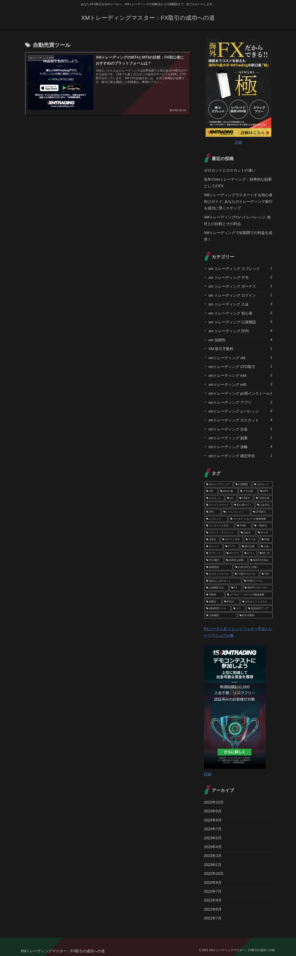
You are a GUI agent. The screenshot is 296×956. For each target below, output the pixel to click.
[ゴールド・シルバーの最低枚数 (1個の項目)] (249, 595)
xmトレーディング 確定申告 (240, 456)
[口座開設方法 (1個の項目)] (216, 588)
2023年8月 (213, 820)
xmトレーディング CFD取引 (240, 366)
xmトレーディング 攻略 (240, 447)
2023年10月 (214, 802)
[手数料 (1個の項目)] (214, 595)
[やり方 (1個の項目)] (264, 533)
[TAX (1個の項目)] (266, 574)
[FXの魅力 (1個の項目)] (213, 560)
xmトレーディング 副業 (240, 438)
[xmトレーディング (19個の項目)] (218, 484)
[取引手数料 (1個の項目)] (255, 615)
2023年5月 (213, 838)
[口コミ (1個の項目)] (250, 553)
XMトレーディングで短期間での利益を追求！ (238, 236)
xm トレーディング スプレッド (240, 268)
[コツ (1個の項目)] (238, 608)
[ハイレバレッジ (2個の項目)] (236, 512)
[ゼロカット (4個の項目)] (262, 484)
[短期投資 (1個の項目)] (218, 567)
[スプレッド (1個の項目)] (214, 553)
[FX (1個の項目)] (235, 588)
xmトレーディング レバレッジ (240, 411)
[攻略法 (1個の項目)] (213, 602)
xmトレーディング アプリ (240, 402)
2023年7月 (213, 829)
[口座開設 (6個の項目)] (243, 484)
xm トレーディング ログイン (240, 295)
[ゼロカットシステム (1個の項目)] (256, 602)
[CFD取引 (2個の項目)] (262, 512)
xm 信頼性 (240, 340)
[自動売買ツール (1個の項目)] (217, 608)
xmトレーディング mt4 (240, 375)
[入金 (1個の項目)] (266, 546)
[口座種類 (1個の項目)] (220, 615)
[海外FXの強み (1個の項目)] (261, 560)
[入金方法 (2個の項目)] (264, 505)
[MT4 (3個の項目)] (265, 491)
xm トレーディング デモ (240, 277)
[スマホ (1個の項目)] (251, 539)
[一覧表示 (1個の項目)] (262, 526)
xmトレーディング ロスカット (240, 420)
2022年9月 (213, 883)
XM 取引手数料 (240, 349)
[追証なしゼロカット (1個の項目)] (222, 581)
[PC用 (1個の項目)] (243, 526)
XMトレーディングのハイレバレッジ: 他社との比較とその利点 (237, 220)
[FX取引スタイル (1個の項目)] (246, 574)
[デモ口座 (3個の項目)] (248, 491)
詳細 (238, 142)
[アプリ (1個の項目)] (231, 546)
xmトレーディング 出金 (240, 429)
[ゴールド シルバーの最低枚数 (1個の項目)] (251, 519)
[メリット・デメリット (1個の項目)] (221, 533)
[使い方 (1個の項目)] (265, 553)
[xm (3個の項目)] (230, 498)
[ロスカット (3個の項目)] (214, 498)
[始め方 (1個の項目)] (247, 533)
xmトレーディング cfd (240, 358)
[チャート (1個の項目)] (213, 546)
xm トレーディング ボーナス (240, 286)
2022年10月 (214, 874)
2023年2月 (213, 865)
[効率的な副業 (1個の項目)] (236, 560)
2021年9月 (213, 900)
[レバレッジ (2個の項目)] (216, 519)
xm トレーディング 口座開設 (240, 322)
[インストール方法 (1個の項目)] (219, 526)
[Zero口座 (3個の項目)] (228, 491)
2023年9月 (213, 811)
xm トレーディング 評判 (240, 331)
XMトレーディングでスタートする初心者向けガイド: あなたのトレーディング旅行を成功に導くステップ (238, 201)
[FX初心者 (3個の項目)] (263, 498)
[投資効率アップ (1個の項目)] (259, 608)
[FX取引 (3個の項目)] (245, 498)
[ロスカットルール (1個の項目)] (218, 574)
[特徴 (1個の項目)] (266, 539)
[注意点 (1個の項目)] (212, 539)
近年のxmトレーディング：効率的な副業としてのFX (238, 182)
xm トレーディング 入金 (240, 304)
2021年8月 (213, 909)
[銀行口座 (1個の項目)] (249, 546)
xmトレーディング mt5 (240, 384)
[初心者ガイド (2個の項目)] (243, 505)
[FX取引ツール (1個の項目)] (257, 581)
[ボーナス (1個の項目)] (233, 553)
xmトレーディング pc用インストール (240, 393)
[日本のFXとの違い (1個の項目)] (253, 567)
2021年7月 (213, 918)
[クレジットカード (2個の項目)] (217, 505)
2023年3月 (213, 856)
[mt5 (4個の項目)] (211, 491)
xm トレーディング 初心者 (240, 313)
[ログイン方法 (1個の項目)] (231, 539)
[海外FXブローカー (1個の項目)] (258, 588)
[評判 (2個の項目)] (212, 512)
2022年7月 (213, 891)
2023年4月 (213, 847)
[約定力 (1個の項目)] (231, 602)
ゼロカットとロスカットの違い (230, 170)
